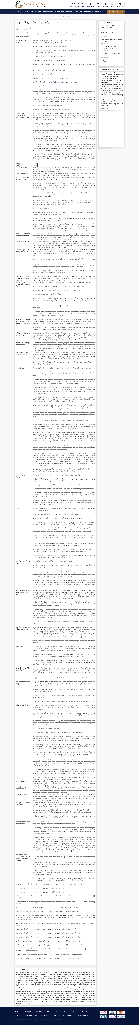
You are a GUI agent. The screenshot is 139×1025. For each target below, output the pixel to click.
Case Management (68, 1015)
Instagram (120, 4)
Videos (48, 1011)
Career (70, 11)
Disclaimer (85, 1011)
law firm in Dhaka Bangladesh (110, 100)
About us (25, 12)
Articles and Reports (82, 1015)
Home (17, 12)
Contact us (88, 12)
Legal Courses (44, 1015)
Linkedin (105, 4)
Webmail (98, 12)
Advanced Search (117, 12)
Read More (104, 108)
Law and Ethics (62, 17)
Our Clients (59, 12)
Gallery (79, 12)
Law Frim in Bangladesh (110, 69)
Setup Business (55, 1015)
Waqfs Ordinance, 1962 (107, 32)
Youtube (112, 4)
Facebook (90, 4)
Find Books (17, 1015)
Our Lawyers (36, 12)
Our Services (48, 12)
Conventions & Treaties (30, 1015)
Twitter (98, 4)
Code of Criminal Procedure (57, 82)
